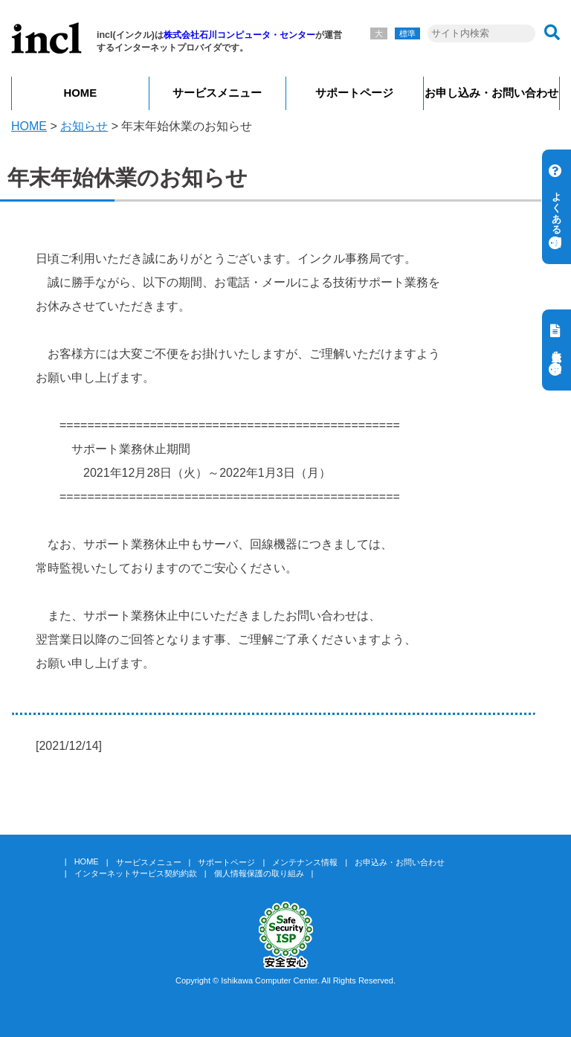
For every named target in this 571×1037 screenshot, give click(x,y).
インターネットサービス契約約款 (135, 873)
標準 (407, 33)
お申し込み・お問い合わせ (491, 93)
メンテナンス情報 (305, 862)
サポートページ (354, 93)
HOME (80, 93)
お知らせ (84, 126)
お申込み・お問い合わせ (400, 862)
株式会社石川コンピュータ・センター (239, 35)
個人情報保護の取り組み (259, 873)
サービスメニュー (217, 93)
